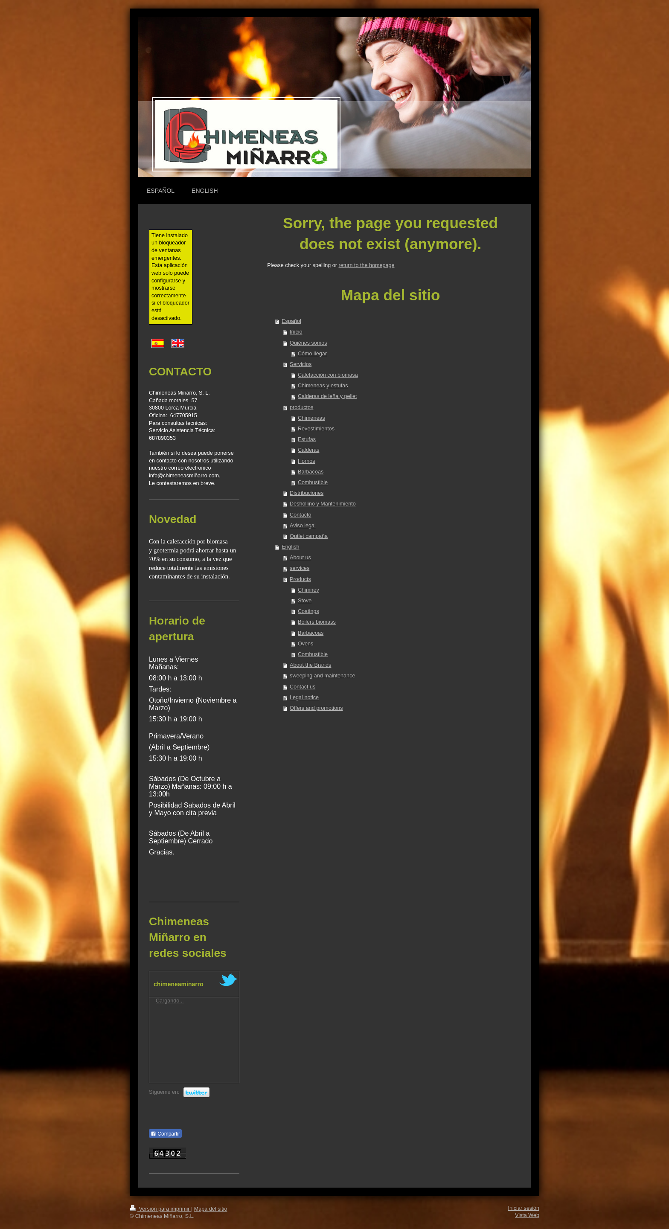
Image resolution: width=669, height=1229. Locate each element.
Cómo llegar (312, 354)
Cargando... (170, 1001)
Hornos (306, 461)
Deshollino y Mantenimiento (323, 504)
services (299, 568)
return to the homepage (367, 265)
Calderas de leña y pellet (327, 396)
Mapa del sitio (210, 1209)
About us (300, 558)
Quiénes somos (308, 343)
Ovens (305, 644)
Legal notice (304, 697)
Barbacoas (310, 472)
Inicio (296, 332)
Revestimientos (316, 429)
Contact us (302, 687)
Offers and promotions (316, 708)
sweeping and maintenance (322, 676)
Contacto (300, 515)
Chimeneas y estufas (323, 386)
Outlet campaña (309, 536)
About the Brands (310, 665)
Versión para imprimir (160, 1209)
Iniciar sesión (524, 1208)
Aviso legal (303, 526)
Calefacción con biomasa (328, 375)
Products (300, 579)
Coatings (308, 611)
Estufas (307, 439)
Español (291, 321)
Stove (304, 601)
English (290, 547)
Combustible (313, 482)
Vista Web (527, 1215)
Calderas (308, 450)
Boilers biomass (317, 622)
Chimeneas (311, 418)
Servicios (300, 364)
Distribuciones (306, 493)
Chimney (308, 590)
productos (301, 407)
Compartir (165, 1134)
